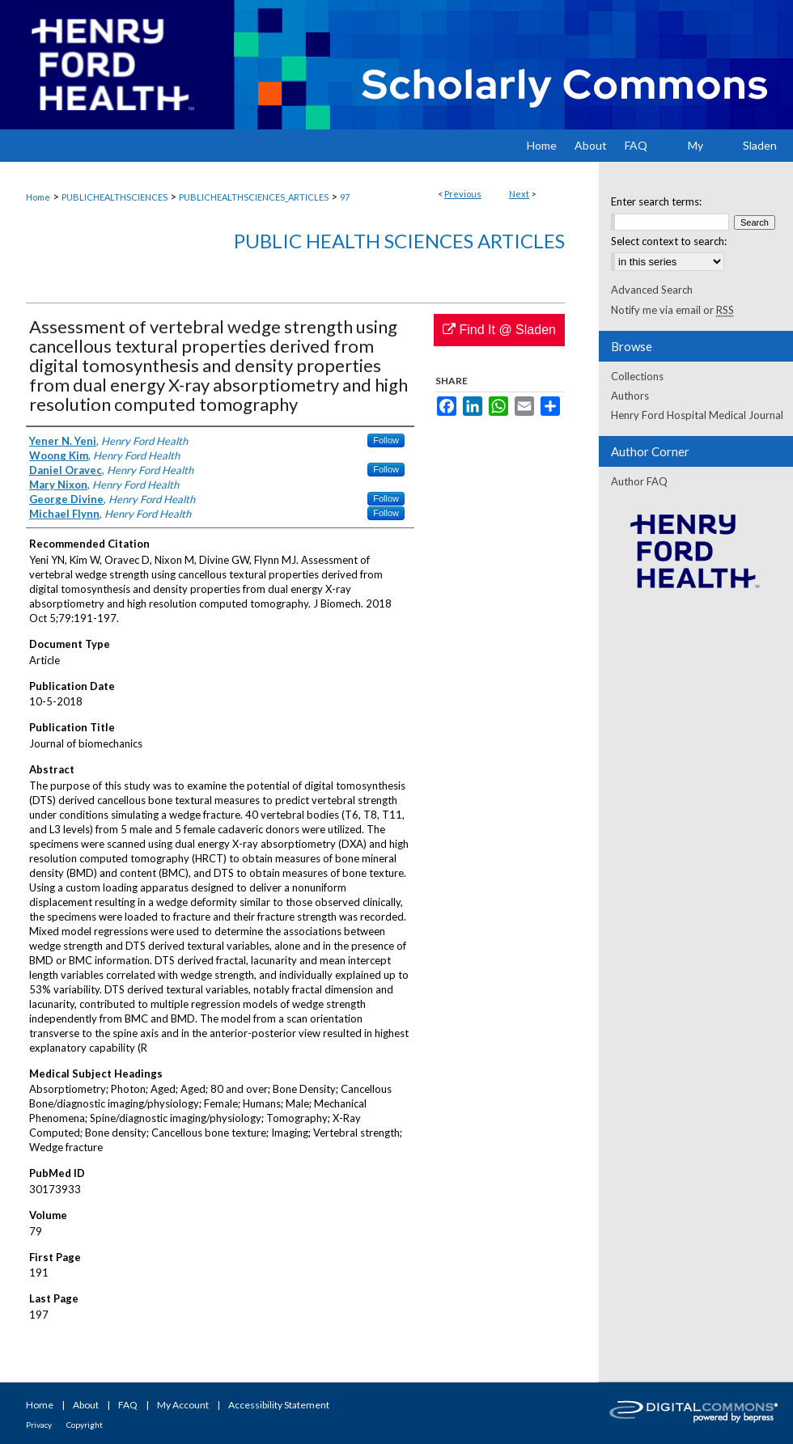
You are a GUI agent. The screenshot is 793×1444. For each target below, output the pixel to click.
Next (519, 193)
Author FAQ (639, 481)
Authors (630, 395)
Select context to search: (669, 241)
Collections (637, 376)
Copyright (84, 1424)
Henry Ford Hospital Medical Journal (697, 415)
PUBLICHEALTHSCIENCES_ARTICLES (254, 197)
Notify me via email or (672, 309)
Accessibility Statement (278, 1405)
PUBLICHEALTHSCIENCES (114, 197)
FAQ (128, 1405)
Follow (386, 440)
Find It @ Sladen (499, 330)
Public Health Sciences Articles (399, 240)
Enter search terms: (656, 201)
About (86, 1405)
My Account (183, 1405)
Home (38, 197)
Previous (462, 193)
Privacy (39, 1424)
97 (345, 197)
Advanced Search (652, 289)
